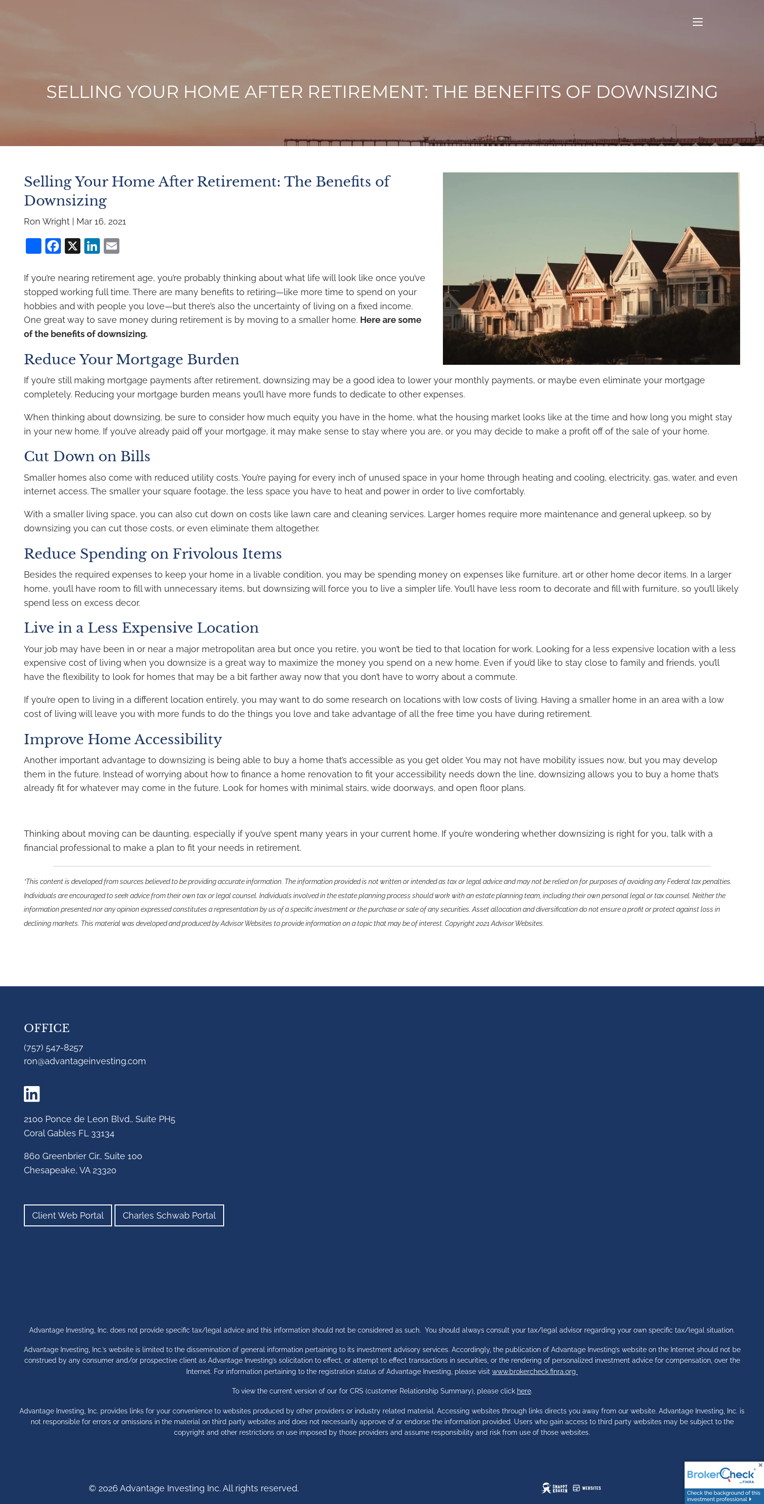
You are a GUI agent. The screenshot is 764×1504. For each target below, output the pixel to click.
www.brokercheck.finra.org (535, 1371)
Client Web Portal (68, 1215)
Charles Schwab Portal (169, 1215)
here (524, 1391)
